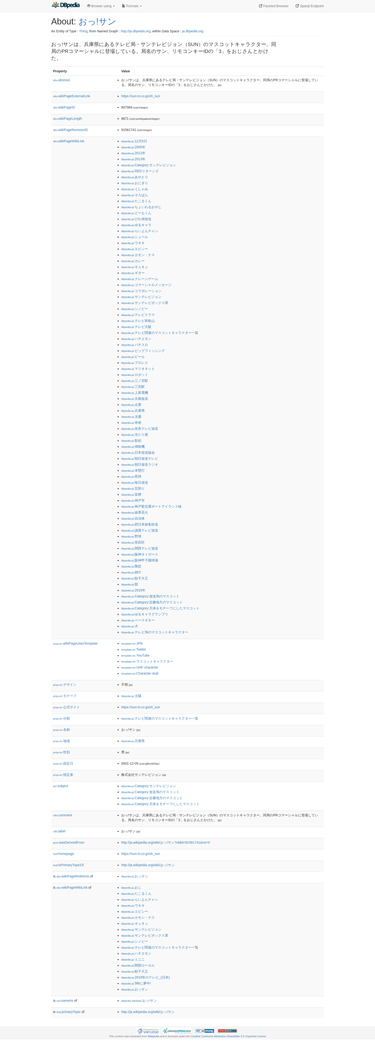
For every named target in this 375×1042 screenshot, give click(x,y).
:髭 (129, 584)
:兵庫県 (133, 410)
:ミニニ (133, 959)
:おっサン (134, 876)
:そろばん (134, 195)
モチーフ (65, 696)
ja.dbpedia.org (192, 31)
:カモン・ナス (138, 255)
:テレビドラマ (138, 315)
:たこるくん (136, 201)
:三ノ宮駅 (134, 381)
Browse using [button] (101, 6)
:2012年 (133, 153)
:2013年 (133, 159)
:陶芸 (131, 566)
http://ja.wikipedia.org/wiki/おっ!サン (148, 865)
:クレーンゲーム (139, 279)
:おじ (131, 887)
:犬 (129, 626)
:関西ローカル (138, 965)
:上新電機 (134, 393)
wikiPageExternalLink (71, 96)
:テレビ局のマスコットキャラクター (154, 632)
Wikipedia (153, 1036)
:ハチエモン (136, 339)
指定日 (63, 763)
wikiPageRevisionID (70, 130)
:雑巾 (131, 572)
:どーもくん (136, 213)
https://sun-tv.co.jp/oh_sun (140, 96)
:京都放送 (134, 399)
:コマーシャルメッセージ (146, 285)
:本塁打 (133, 470)
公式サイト (66, 707)
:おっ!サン (139, 1000)
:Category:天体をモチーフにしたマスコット (160, 608)
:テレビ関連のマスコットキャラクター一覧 (159, 333)
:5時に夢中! (136, 983)
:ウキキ (133, 243)
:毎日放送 (134, 482)
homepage (63, 854)
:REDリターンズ (140, 171)
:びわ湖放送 (136, 219)
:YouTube (135, 655)
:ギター (133, 273)
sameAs (64, 1000)
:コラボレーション (141, 291)
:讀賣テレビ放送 (139, 530)
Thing (83, 31)
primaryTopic (68, 1012)
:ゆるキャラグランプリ (144, 614)
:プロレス (134, 363)
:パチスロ (134, 345)
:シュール (134, 237)
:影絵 (131, 440)
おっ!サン (97, 21)
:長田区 (133, 542)
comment (62, 815)
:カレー (133, 261)
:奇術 (131, 422)
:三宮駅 (133, 387)
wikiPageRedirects (72, 876)
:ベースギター (138, 620)
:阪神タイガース (139, 554)
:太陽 (131, 416)
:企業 (131, 404)
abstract (61, 80)
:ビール (133, 357)
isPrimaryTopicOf (68, 865)
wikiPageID (64, 107)
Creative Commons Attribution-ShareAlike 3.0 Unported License (228, 1036)
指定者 (63, 775)
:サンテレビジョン (141, 297)
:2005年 (133, 147)
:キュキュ (134, 267)
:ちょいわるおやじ (141, 207)
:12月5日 (134, 141)
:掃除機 (133, 446)
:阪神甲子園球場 (139, 560)
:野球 (131, 536)
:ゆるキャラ (136, 225)
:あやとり (134, 177)
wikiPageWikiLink (68, 141)
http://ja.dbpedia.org (135, 31)
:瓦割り (133, 488)
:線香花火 (134, 512)
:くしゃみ (134, 189)
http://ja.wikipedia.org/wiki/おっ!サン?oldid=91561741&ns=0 (165, 842)
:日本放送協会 (138, 452)
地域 (61, 741)
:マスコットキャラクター (147, 661)
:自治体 (133, 518)
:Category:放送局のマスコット (150, 596)
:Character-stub (140, 673)
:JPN (132, 643)
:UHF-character (139, 667)
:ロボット (134, 375)
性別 (61, 752)
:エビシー (134, 249)
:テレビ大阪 (136, 327)
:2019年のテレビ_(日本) (145, 977)
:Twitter (133, 649)
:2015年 (133, 590)
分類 (61, 718)
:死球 (131, 476)
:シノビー (134, 309)
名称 (61, 730)
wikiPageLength (67, 118)
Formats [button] (132, 6)
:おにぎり (134, 183)
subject (60, 786)
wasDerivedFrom (68, 842)
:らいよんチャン (139, 231)
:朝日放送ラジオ (139, 464)
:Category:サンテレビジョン (148, 165)
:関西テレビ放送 (139, 548)
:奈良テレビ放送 (139, 428)
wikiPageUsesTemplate (75, 643)
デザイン (65, 685)
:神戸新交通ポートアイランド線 (151, 506)
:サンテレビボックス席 (144, 303)
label (59, 831)
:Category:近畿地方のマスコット (152, 602)
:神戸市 (133, 500)
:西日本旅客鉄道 (139, 524)
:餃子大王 (134, 578)
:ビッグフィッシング (143, 351)
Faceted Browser (274, 6)
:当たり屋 (134, 434)
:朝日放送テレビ (139, 458)
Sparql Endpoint (310, 6)
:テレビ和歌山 (138, 321)
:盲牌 (131, 494)
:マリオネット (138, 369)
